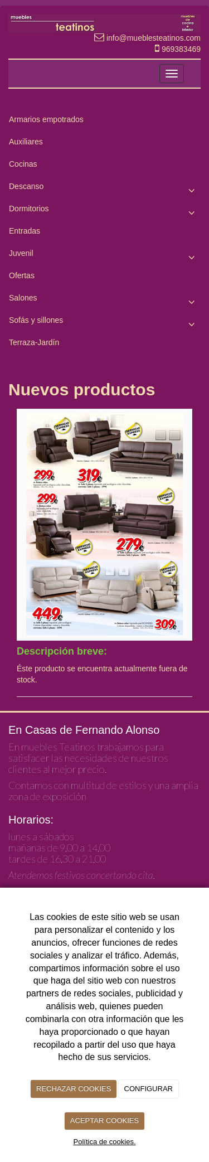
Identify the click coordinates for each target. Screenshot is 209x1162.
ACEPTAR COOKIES (104, 1120)
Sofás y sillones (104, 322)
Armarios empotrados (46, 119)
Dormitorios (104, 211)
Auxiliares (26, 141)
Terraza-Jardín (34, 342)
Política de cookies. (104, 1141)
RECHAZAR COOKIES (73, 1088)
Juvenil (104, 256)
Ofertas (22, 275)
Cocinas (23, 163)
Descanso (104, 189)
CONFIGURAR (148, 1088)
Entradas (24, 230)
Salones (104, 300)
